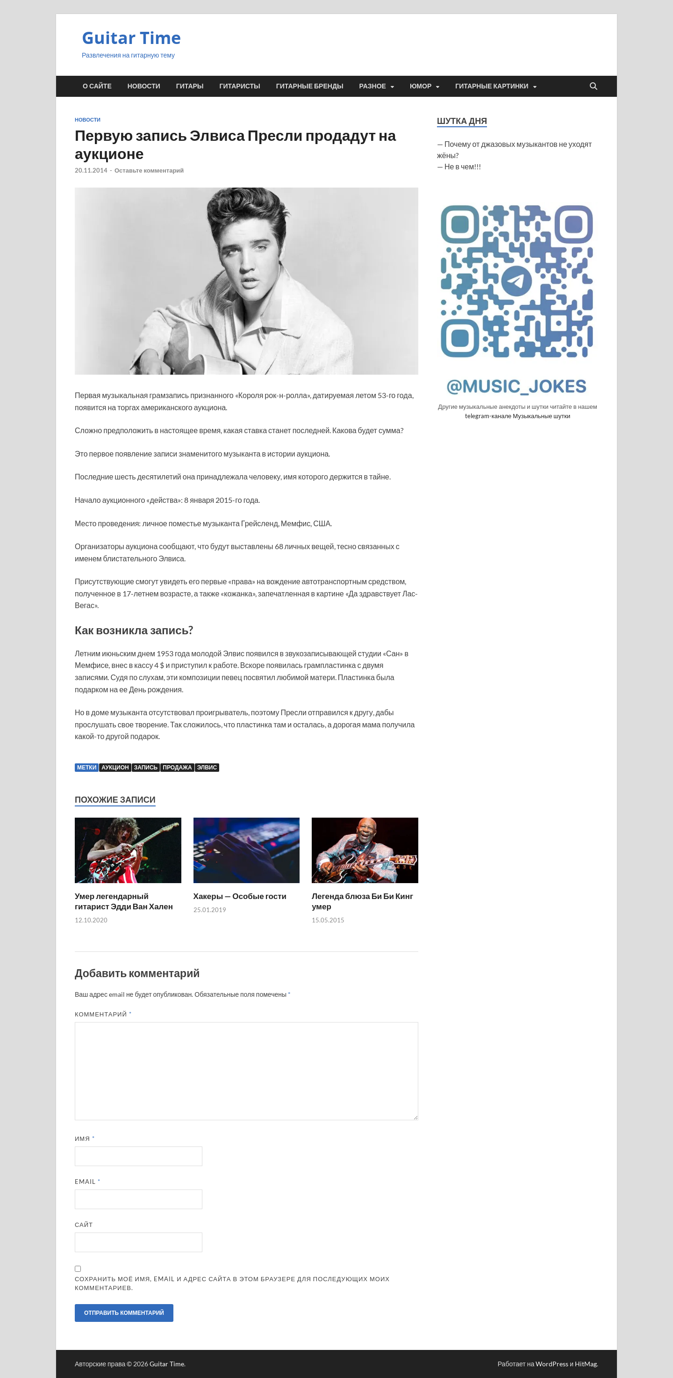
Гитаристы (240, 86)
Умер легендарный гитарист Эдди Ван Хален (124, 901)
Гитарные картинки (491, 86)
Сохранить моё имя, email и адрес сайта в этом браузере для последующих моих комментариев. (232, 1283)
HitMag (586, 1364)
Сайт (84, 1224)
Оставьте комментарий (149, 170)
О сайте (97, 86)
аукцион (115, 767)
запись (146, 767)
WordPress (552, 1364)
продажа (177, 767)
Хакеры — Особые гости (239, 896)
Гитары (190, 86)
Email (87, 1181)
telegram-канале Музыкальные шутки (517, 416)
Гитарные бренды (310, 86)
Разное (372, 86)
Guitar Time (131, 37)
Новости (144, 86)
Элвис (207, 767)
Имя (85, 1138)
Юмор (420, 86)
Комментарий (103, 1014)
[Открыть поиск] (594, 86)
